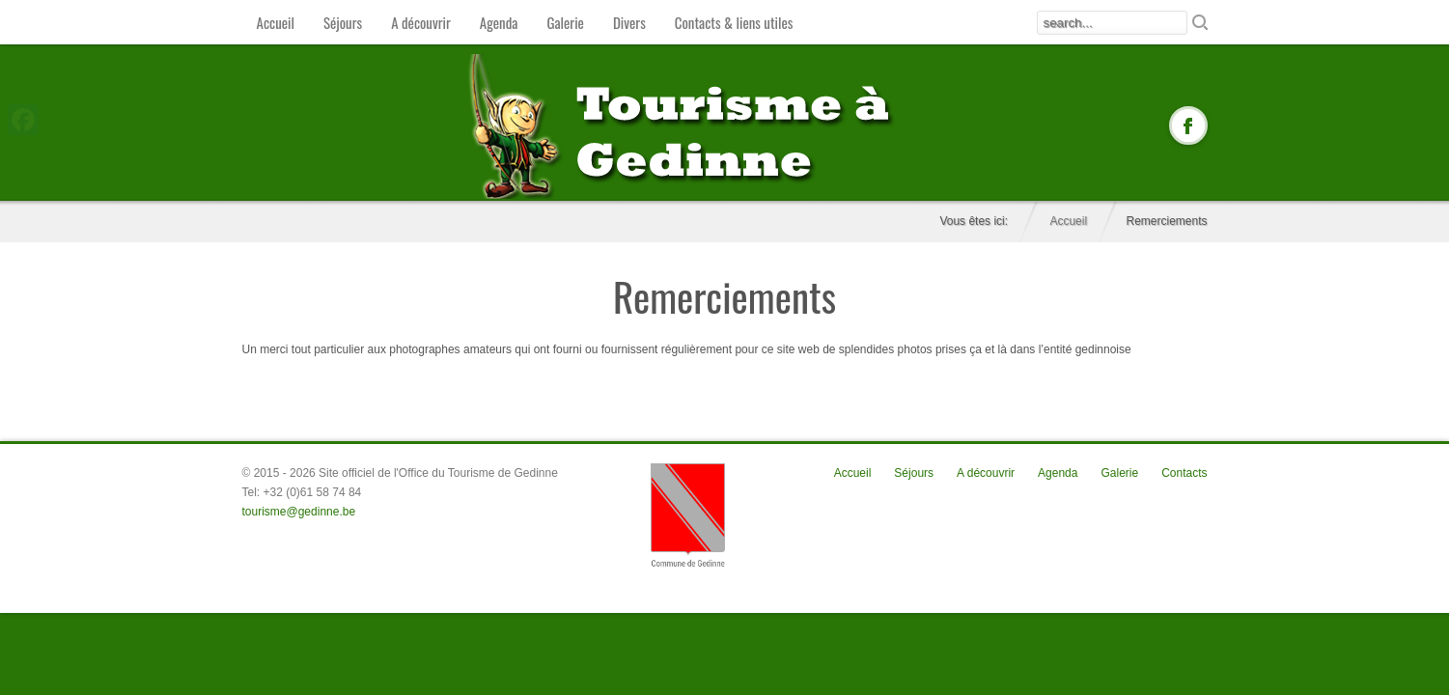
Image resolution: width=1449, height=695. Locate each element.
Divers (629, 22)
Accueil (275, 22)
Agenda (499, 22)
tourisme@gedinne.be (299, 511)
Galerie (564, 22)
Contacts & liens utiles (734, 22)
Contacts (1184, 473)
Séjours (342, 22)
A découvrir (421, 22)
